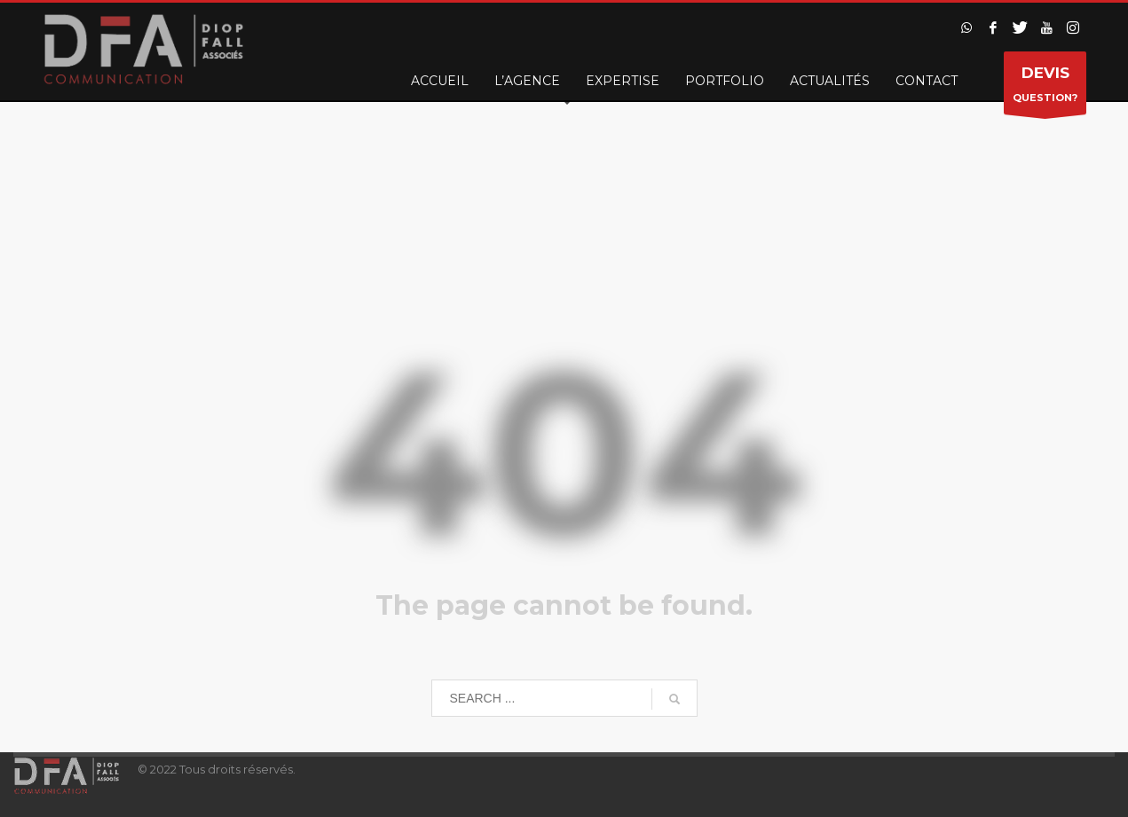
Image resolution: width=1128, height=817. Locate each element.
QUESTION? (1045, 87)
